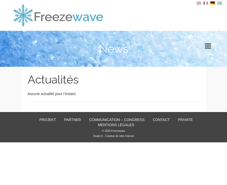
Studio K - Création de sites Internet (113, 136)
